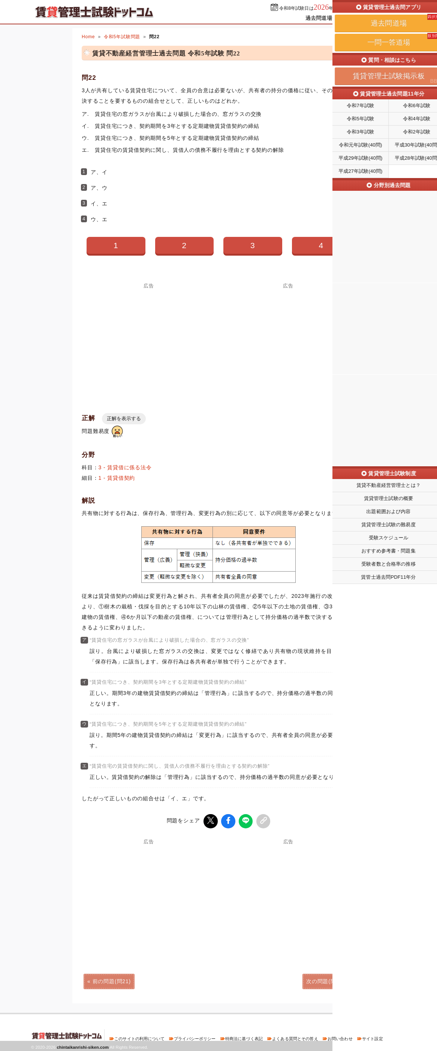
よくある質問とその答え (295, 1037)
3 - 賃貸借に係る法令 (125, 467)
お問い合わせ (340, 1037)
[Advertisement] (149, 340)
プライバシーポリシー (195, 1037)
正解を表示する (124, 418)
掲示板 (393, 18)
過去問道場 (318, 18)
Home (88, 36)
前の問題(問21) (112, 980)
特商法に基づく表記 (244, 1037)
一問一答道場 (358, 18)
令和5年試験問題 (122, 36)
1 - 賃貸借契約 (117, 478)
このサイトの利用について (139, 1037)
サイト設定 (372, 1037)
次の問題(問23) (325, 980)
